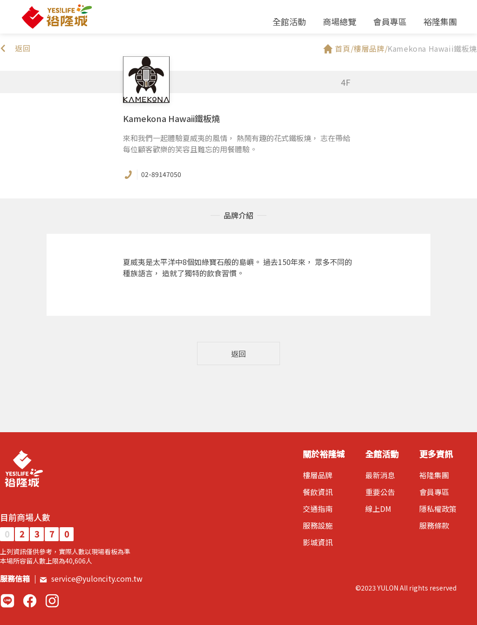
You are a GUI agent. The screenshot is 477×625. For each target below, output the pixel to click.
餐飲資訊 (318, 491)
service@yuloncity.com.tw (91, 578)
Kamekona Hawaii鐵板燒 (432, 48)
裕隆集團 (440, 21)
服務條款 (434, 525)
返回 (238, 353)
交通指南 (318, 508)
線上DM (378, 508)
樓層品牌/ (371, 48)
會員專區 (390, 21)
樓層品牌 (318, 475)
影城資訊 (318, 542)
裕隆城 (56, 17)
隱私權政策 (438, 508)
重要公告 (380, 491)
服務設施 (318, 525)
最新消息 (380, 475)
